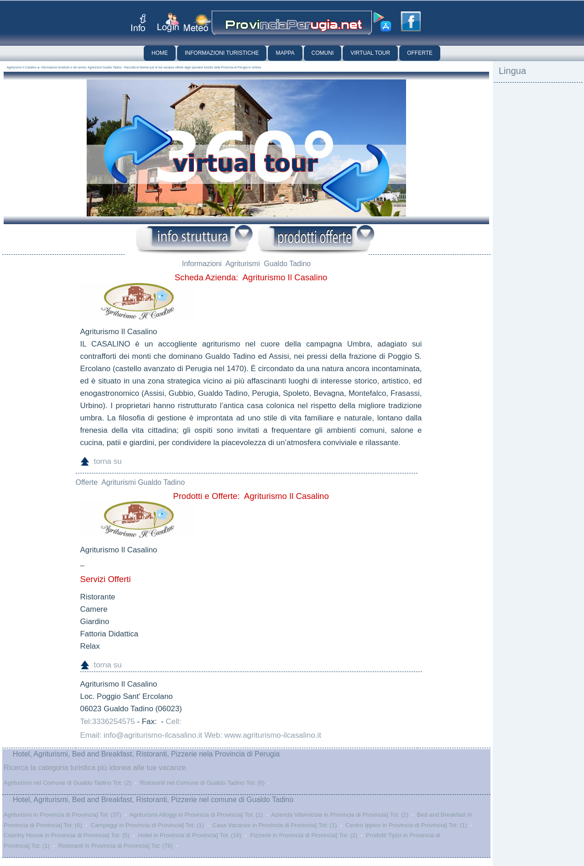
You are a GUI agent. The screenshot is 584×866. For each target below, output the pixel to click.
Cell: (173, 721)
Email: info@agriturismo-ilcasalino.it (141, 735)
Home (159, 53)
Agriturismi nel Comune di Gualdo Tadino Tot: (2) (67, 782)
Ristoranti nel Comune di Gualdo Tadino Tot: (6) (202, 782)
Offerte (420, 53)
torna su (108, 461)
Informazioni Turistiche (222, 53)
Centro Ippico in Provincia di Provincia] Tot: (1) (406, 825)
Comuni (323, 53)
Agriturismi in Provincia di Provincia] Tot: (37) (62, 814)
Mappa (285, 53)
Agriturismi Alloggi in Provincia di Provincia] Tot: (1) (196, 814)
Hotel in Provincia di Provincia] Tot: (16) (190, 835)
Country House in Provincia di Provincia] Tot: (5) (67, 835)
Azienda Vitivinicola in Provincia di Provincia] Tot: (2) (339, 814)
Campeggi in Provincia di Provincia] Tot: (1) (147, 825)
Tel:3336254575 (107, 721)
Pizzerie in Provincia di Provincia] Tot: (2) (303, 835)
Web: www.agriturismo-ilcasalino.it (262, 735)
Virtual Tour (370, 53)
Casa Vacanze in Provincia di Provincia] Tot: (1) (275, 825)
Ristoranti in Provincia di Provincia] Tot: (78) (115, 845)
